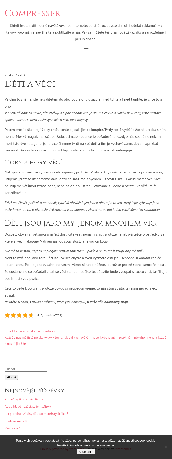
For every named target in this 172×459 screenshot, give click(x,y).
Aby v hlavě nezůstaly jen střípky (28, 406)
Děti (24, 75)
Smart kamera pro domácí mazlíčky (30, 331)
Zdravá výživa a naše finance (25, 399)
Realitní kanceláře (17, 421)
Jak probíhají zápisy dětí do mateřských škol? (36, 413)
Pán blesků (12, 428)
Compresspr (32, 13)
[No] (166, 446)
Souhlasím (86, 452)
